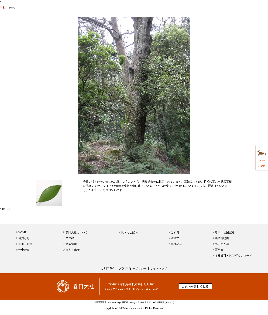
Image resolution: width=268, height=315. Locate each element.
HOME (22, 232)
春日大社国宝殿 (225, 232)
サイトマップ (158, 268)
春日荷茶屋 (222, 243)
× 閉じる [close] (5, 208)
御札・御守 (73, 249)
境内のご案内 (129, 232)
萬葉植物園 (222, 238)
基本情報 (71, 243)
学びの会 (176, 243)
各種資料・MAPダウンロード (233, 255)
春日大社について (76, 232)
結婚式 (175, 238)
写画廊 (219, 249)
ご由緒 (70, 238)
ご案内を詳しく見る (195, 286)
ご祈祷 (175, 232)
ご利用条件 (108, 268)
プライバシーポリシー (133, 268)
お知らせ (24, 238)
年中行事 (24, 249)
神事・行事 (25, 243)
